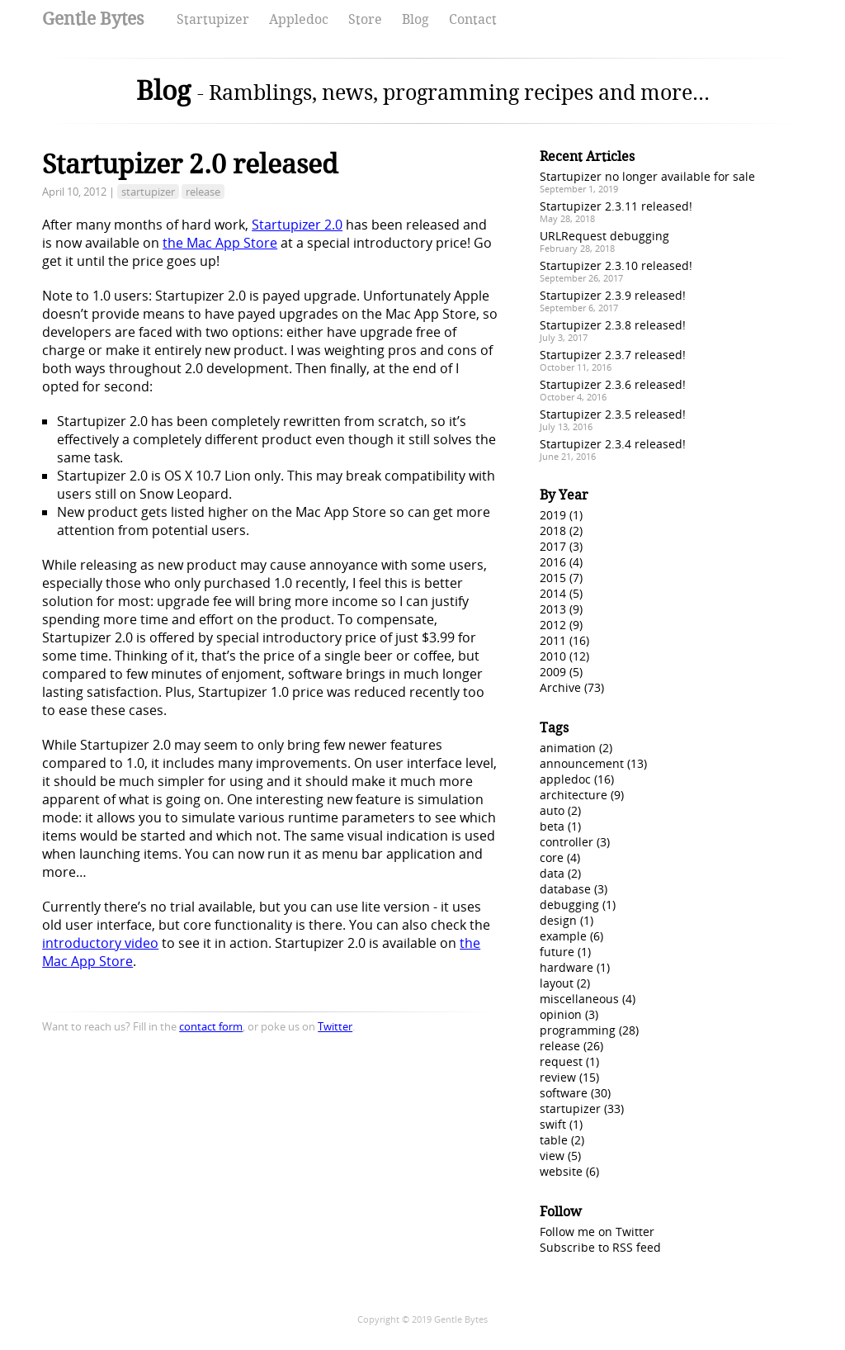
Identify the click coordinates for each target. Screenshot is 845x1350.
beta (552, 826)
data (552, 873)
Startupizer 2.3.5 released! (613, 414)
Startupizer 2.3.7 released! (613, 354)
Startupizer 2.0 (297, 225)
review (558, 1077)
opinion (561, 1014)
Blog (415, 19)
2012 (553, 624)
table (554, 1140)
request (561, 1061)
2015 (553, 577)
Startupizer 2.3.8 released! (613, 325)
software (564, 1093)
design (558, 920)
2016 (553, 562)
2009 (553, 672)
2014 (553, 593)
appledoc (565, 779)
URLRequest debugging (604, 236)
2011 (553, 640)
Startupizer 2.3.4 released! (613, 444)
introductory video (100, 943)
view (552, 1155)
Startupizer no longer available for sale (647, 176)
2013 (553, 609)
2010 (553, 656)
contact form (211, 1026)
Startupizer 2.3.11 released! (616, 206)
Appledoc (298, 19)
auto (552, 810)
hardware (566, 967)
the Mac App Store (220, 243)
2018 (553, 530)
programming (578, 1030)
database (565, 889)
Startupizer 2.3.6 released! (613, 384)
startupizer (148, 191)
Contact (473, 19)
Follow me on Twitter (597, 1231)
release (203, 191)
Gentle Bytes (93, 18)
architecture (573, 795)
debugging (569, 904)
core (552, 857)
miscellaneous (579, 999)
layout (557, 983)
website (561, 1171)
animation (568, 748)
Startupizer (213, 19)
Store (365, 19)
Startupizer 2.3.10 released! (616, 265)
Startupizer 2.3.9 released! (613, 295)
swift (553, 1124)
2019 (553, 515)
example (563, 936)
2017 (553, 546)
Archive (560, 687)
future (557, 951)
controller (566, 842)
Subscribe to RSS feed (600, 1247)
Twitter (335, 1026)
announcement (582, 763)
